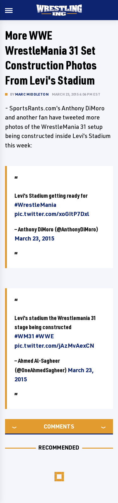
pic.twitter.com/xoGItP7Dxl (51, 214)
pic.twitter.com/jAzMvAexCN (54, 345)
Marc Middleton (32, 94)
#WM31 (24, 336)
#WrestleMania (35, 204)
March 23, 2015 (34, 238)
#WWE (45, 336)
